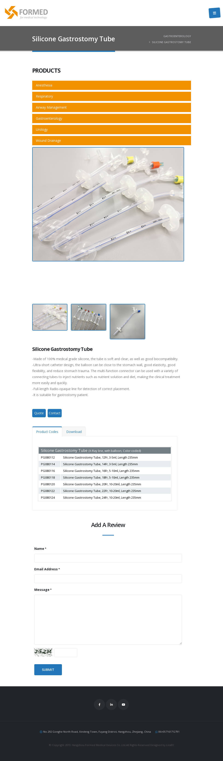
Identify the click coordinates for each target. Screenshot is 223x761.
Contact (55, 413)
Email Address (46, 569)
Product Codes (47, 431)
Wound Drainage (48, 140)
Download (74, 431)
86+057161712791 (169, 731)
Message (41, 589)
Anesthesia (44, 85)
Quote (39, 413)
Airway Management (51, 107)
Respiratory (44, 96)
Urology (42, 129)
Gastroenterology (177, 36)
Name (39, 548)
